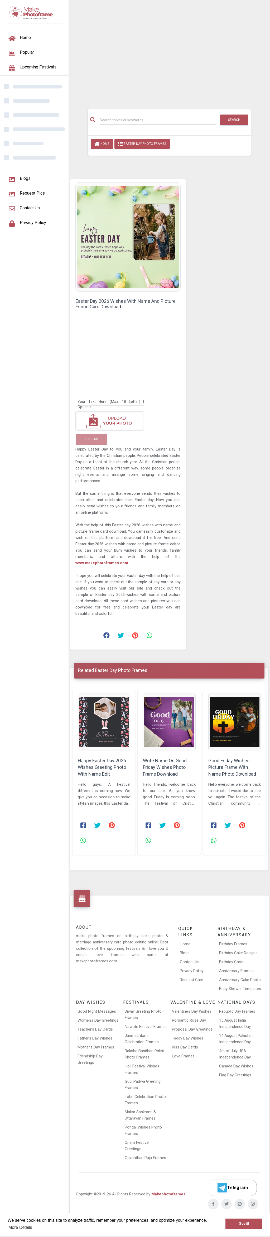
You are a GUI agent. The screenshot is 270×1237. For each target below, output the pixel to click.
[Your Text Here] (111, 401)
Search (234, 120)
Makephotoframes (168, 1194)
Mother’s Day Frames (96, 1047)
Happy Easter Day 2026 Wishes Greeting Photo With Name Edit (102, 767)
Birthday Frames (233, 944)
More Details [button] (20, 1227)
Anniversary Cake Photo (240, 979)
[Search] (158, 120)
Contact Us (189, 961)
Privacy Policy (192, 970)
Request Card (191, 979)
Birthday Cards (231, 961)
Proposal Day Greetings (192, 1029)
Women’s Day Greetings (98, 1020)
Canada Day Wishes (236, 1066)
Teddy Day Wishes (187, 1038)
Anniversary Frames (236, 970)
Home (101, 144)
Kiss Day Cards (185, 1047)
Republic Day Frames (237, 1011)
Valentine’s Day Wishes (191, 1011)
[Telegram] (232, 1188)
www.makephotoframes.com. (102, 563)
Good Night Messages (97, 1011)
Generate (91, 439)
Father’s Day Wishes (95, 1038)
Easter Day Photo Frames (142, 144)
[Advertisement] (169, 52)
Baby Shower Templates (240, 988)
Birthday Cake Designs (238, 953)
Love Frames (183, 1056)
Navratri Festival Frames (146, 1026)
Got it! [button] (244, 1223)
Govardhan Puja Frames (145, 1157)
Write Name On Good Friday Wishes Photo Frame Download (165, 767)
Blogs (185, 953)
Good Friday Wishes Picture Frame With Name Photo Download (232, 767)
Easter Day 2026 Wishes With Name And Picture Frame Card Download (125, 303)
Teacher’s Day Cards (95, 1029)
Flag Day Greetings (235, 1075)
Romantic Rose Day (189, 1020)
